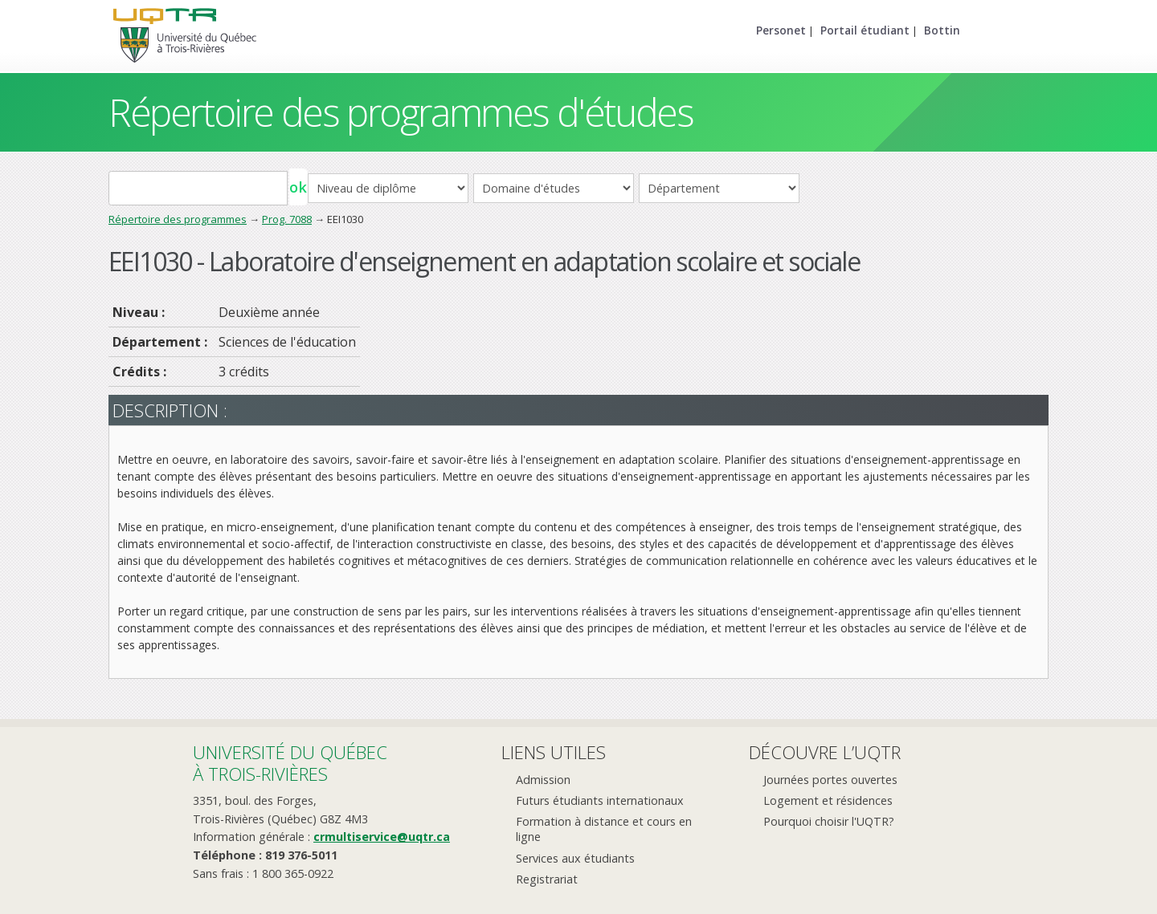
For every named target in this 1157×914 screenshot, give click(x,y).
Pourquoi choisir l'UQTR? (828, 821)
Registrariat (547, 879)
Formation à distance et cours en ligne (604, 829)
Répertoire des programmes (177, 219)
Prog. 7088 (287, 219)
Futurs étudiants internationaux (600, 800)
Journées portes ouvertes (830, 779)
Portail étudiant (865, 30)
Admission (543, 779)
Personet (781, 30)
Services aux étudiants (575, 858)
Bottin (942, 30)
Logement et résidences (828, 800)
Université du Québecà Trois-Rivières (290, 763)
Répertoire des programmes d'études (400, 112)
